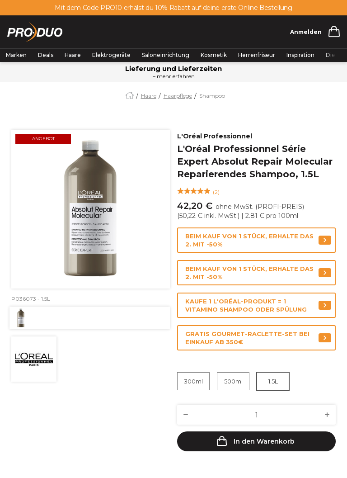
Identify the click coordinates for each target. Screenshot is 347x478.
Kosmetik (214, 55)
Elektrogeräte (111, 55)
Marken (16, 55)
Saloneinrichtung (165, 55)
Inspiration (300, 55)
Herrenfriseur (256, 55)
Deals (45, 55)
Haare (73, 55)
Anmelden (306, 31)
